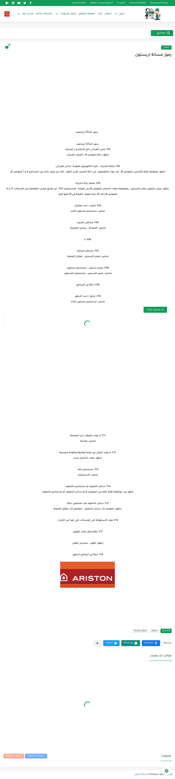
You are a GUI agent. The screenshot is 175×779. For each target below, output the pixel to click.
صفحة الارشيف (78, 3)
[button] (151, 643)
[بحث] (7, 14)
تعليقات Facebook (36, 756)
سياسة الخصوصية (159, 3)
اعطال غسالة (140, 631)
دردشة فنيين (141, 774)
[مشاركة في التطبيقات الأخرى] (97, 643)
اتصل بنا (121, 3)
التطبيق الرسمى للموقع (101, 3)
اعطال (108, 13)
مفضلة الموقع (87, 13)
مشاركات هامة (44, 13)
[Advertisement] (87, 99)
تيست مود (27, 13)
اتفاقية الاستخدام (137, 3)
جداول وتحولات (68, 13)
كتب (100, 13)
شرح (121, 13)
